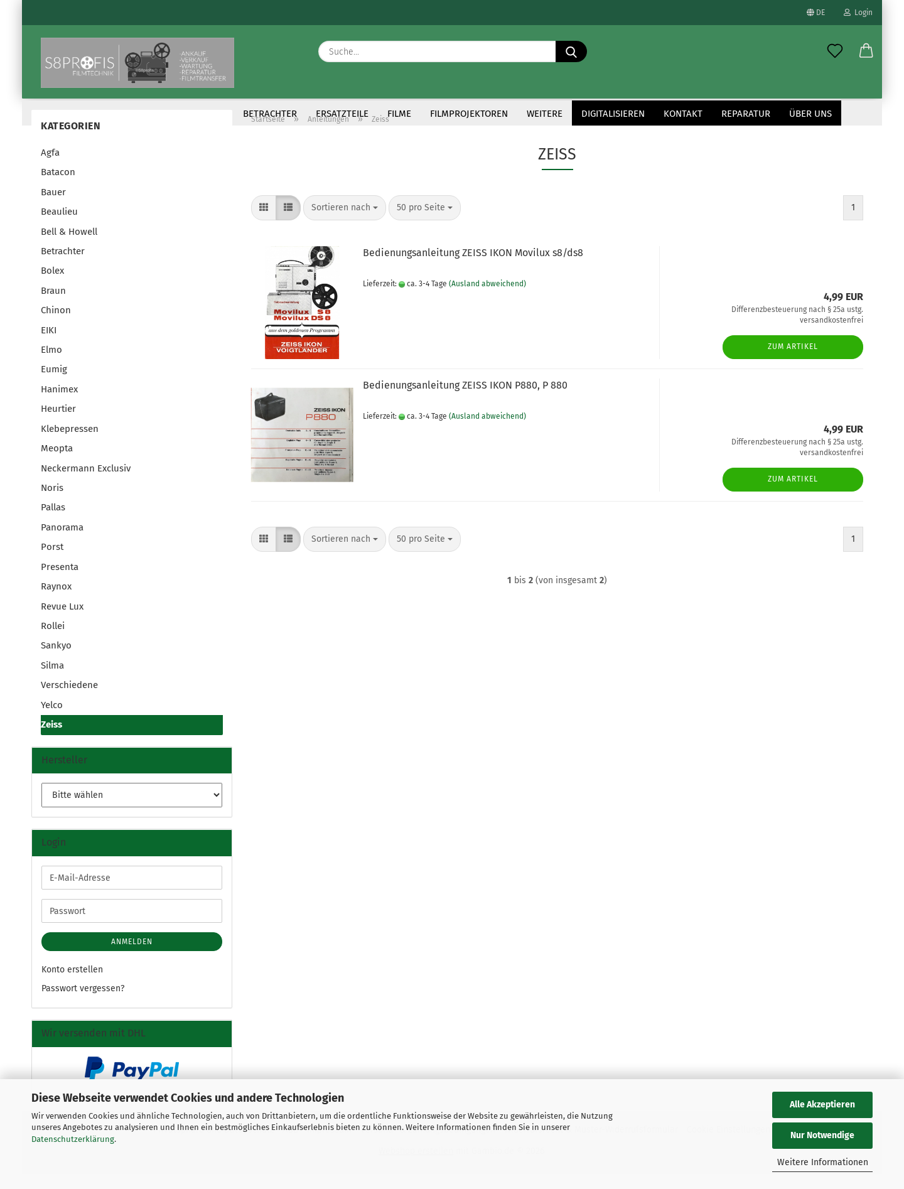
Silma (52, 680)
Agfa (50, 167)
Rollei (53, 641)
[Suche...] (571, 51)
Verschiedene (69, 700)
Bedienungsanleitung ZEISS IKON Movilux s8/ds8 (473, 268)
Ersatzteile (342, 113)
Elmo (51, 364)
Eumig (54, 384)
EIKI (48, 345)
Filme (399, 113)
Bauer (53, 207)
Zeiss (51, 739)
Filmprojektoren (469, 113)
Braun (53, 305)
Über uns (810, 113)
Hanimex (59, 404)
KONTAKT (683, 113)
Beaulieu (59, 226)
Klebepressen (70, 443)
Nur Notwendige (822, 1135)
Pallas (53, 522)
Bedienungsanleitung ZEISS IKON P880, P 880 (465, 400)
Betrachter (270, 113)
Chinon (56, 325)
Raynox (56, 601)
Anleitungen (103, 113)
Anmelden (132, 956)
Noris (52, 502)
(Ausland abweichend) (487, 298)
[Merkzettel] (835, 51)
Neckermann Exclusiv (86, 483)
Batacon (58, 187)
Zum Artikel (793, 361)
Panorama (62, 542)
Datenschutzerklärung (72, 1139)
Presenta (59, 582)
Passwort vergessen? (82, 1003)
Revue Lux (62, 621)
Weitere (544, 113)
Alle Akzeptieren (822, 1104)
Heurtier (58, 423)
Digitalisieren (613, 113)
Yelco (52, 720)
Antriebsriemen (187, 113)
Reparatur (745, 113)
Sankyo (56, 660)
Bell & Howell (69, 246)
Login (858, 12)
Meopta (57, 463)
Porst (52, 562)
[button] (866, 51)
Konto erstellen (72, 984)
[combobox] (344, 222)
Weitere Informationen (822, 1162)
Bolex (52, 285)
